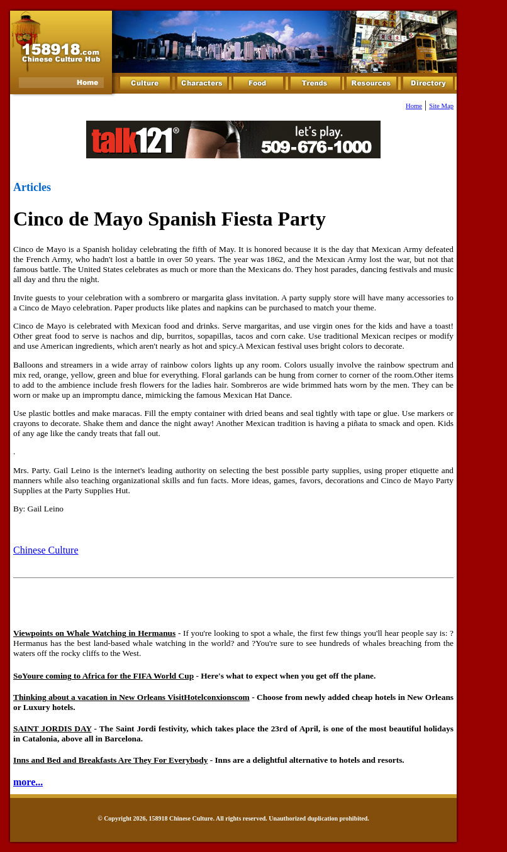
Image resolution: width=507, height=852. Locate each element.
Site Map (441, 105)
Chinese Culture (46, 550)
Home (414, 105)
